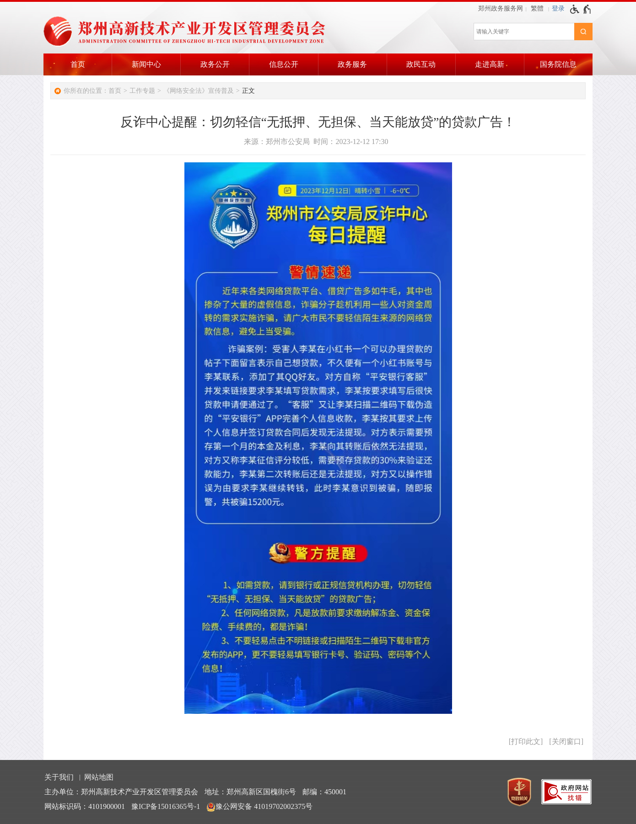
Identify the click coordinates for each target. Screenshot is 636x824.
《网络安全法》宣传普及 (198, 90)
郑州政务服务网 (500, 8)
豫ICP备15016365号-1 (165, 806)
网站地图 (98, 777)
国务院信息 (558, 64)
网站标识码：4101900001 (84, 806)
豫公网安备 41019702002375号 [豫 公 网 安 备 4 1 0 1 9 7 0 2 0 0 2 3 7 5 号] (259, 807)
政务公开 (215, 64)
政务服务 (352, 64)
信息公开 (283, 64)
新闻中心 (146, 64)
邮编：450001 (324, 792)
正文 (248, 90)
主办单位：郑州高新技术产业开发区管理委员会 (121, 792)
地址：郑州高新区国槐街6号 (250, 792)
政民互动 (421, 64)
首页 (77, 64)
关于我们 (59, 777)
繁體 (537, 8)
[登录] (558, 9)
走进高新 (489, 64)
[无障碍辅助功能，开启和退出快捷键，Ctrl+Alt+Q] (581, 9)
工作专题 (142, 90)
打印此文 (525, 741)
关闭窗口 (566, 741)
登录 (558, 8)
